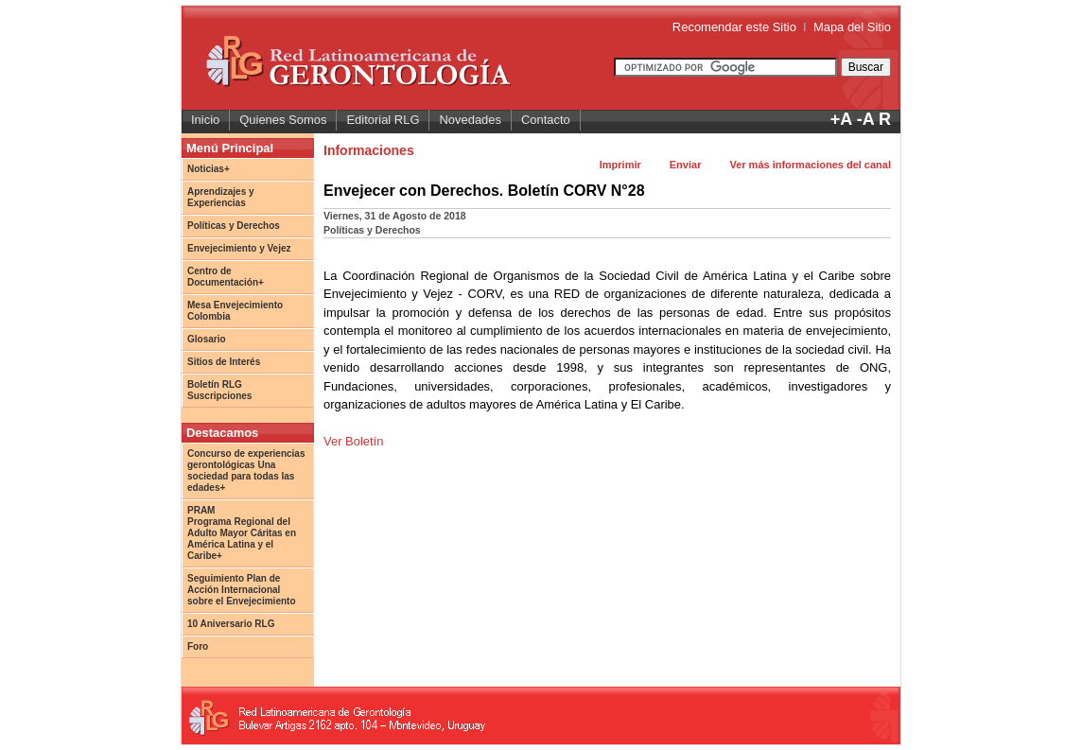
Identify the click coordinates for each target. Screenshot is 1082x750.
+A (841, 119)
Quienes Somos (282, 120)
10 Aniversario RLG (230, 624)
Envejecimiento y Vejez (239, 248)
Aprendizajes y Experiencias (220, 197)
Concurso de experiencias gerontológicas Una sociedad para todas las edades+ (246, 470)
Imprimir (620, 164)
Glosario (206, 339)
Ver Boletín (353, 441)
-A (865, 119)
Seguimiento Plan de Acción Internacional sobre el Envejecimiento (241, 589)
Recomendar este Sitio (734, 27)
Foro (197, 646)
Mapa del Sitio (852, 27)
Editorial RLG (382, 120)
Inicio (205, 120)
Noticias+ (208, 169)
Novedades (470, 120)
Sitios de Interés (223, 362)
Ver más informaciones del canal (810, 164)
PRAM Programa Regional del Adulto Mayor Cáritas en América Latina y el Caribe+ (241, 533)
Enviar (686, 164)
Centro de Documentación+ (225, 277)
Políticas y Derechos (233, 225)
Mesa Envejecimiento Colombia (235, 311)
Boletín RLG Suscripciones (219, 390)
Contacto (545, 120)
